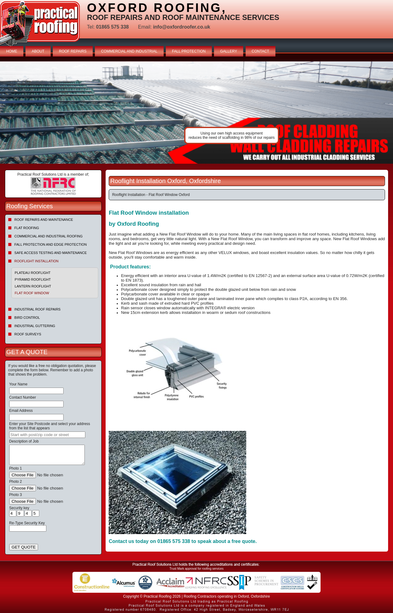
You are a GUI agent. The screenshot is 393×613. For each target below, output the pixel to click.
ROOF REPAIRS (73, 51)
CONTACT (260, 51)
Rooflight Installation (36, 261)
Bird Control (27, 317)
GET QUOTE (24, 547)
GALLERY (228, 51)
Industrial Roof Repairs (37, 309)
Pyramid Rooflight (33, 279)
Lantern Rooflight (33, 286)
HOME (11, 51)
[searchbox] (47, 434)
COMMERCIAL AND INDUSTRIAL (129, 51)
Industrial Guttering (34, 326)
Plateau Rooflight (33, 273)
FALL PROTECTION (189, 51)
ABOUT (38, 51)
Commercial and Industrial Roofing (48, 236)
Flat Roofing (26, 228)
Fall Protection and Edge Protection (50, 244)
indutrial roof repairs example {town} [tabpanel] (196, 112)
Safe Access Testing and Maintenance (50, 253)
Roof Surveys (27, 334)
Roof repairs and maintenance (43, 219)
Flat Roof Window (32, 293)
